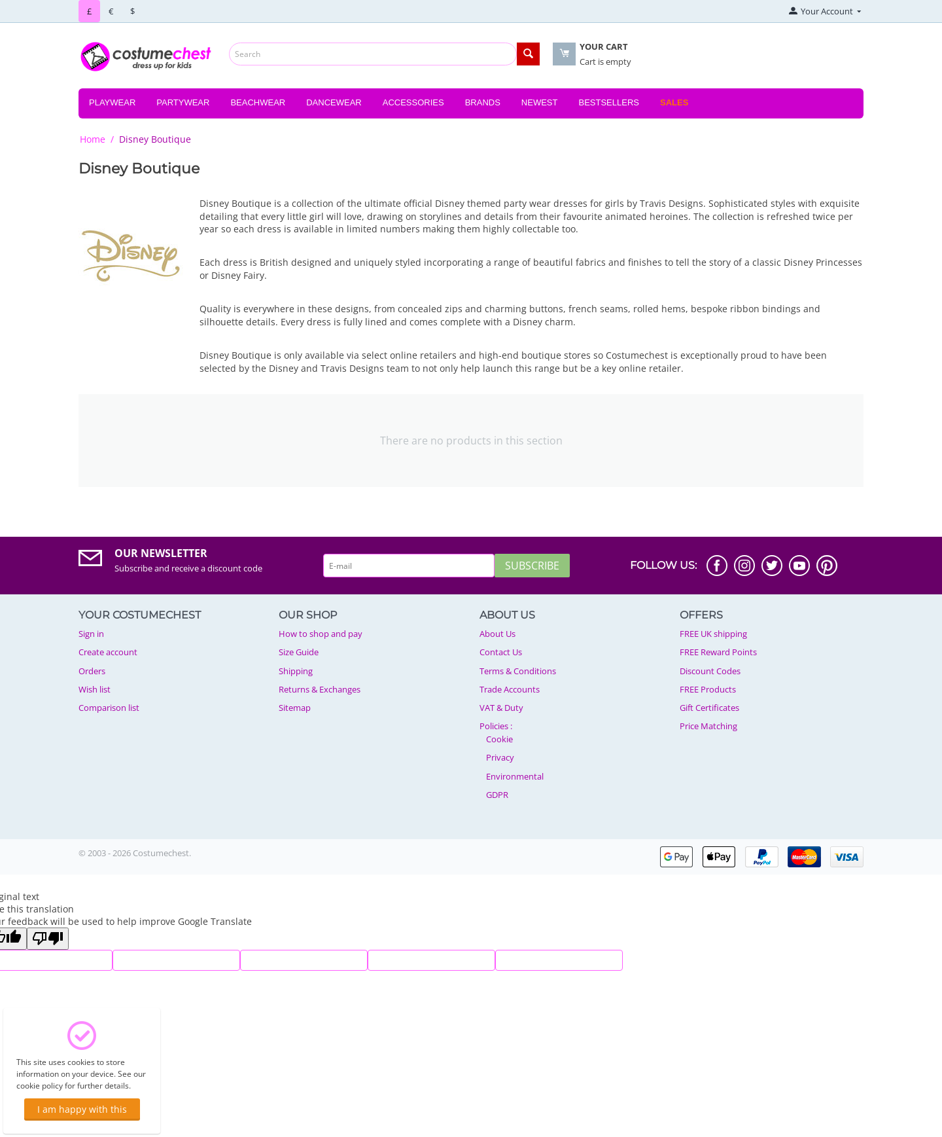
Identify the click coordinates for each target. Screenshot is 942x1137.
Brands (482, 102)
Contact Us (501, 652)
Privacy (500, 757)
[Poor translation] (48, 939)
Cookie (499, 739)
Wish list (94, 689)
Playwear (112, 102)
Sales (674, 102)
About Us (497, 634)
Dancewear (334, 102)
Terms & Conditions (518, 671)
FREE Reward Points (718, 652)
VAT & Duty (501, 707)
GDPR (497, 795)
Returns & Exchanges (319, 689)
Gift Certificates (709, 707)
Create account (107, 652)
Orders (91, 671)
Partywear (182, 102)
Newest (539, 102)
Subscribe (532, 565)
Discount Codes (710, 671)
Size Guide (299, 652)
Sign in (91, 634)
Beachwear (257, 102)
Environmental (515, 776)
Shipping (296, 671)
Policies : (496, 726)
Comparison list (108, 707)
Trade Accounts (510, 689)
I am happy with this (82, 1109)
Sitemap (295, 707)
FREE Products (708, 689)
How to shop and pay (320, 634)
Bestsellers (608, 102)
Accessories (413, 102)
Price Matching (708, 726)
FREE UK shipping (713, 634)
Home (92, 139)
